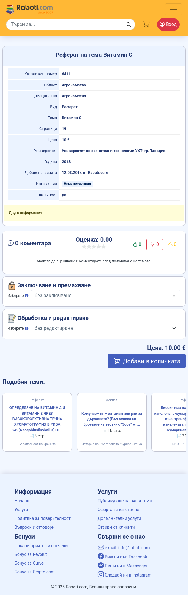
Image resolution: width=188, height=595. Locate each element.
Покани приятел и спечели (41, 545)
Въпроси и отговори (34, 527)
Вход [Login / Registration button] (168, 24)
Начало (22, 500)
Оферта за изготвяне (118, 509)
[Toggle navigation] (173, 9)
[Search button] (129, 24)
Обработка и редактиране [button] (48, 318)
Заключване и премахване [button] (49, 285)
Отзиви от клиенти (116, 527)
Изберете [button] (18, 296)
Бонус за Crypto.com (35, 572)
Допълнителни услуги (119, 518)
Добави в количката (146, 361)
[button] (34, 244)
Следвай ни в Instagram (125, 575)
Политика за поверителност (43, 518)
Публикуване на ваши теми (125, 500)
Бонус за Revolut (31, 554)
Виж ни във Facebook (122, 556)
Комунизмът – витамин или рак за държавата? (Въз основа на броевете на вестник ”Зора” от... (111, 419)
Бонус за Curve (29, 563)
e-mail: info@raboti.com (124, 547)
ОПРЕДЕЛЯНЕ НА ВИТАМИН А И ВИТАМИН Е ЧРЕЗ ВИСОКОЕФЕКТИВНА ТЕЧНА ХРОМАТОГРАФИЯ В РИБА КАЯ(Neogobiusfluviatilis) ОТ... (37, 419)
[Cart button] (146, 23)
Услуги (21, 509)
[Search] (70, 24)
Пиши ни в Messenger (123, 565)
